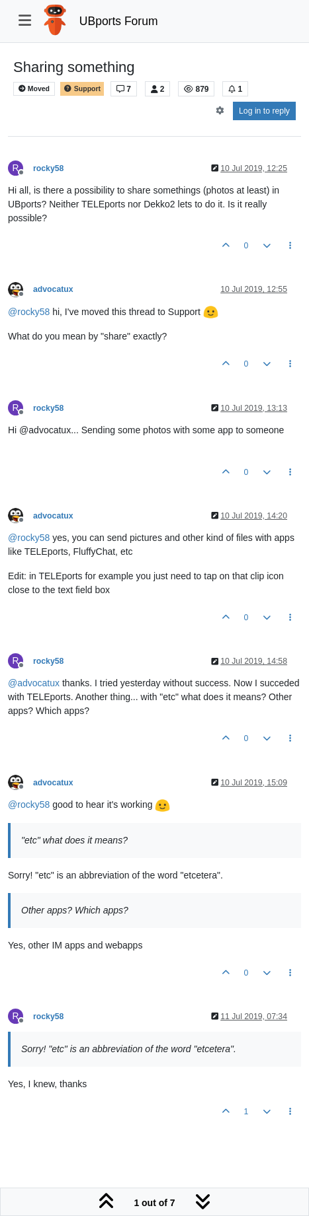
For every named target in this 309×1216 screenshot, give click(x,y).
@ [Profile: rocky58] (29, 311)
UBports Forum (118, 21)
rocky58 (48, 168)
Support (82, 89)
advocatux (53, 289)
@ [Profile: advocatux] (34, 683)
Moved (34, 89)
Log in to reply (264, 111)
